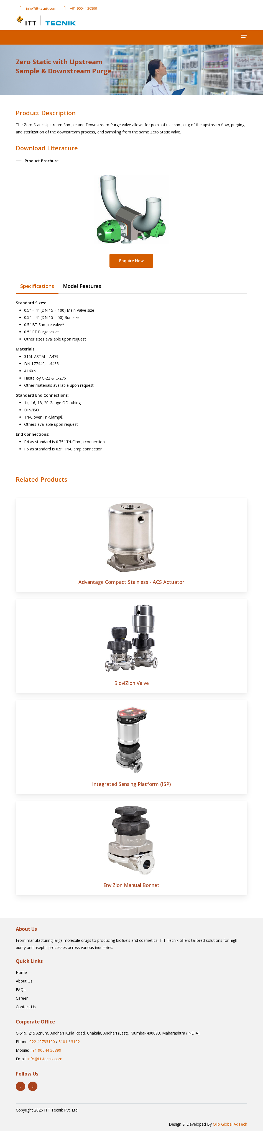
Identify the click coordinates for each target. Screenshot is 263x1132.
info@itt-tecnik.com (41, 8)
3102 (75, 1043)
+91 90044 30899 (83, 8)
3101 (62, 1043)
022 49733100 (42, 1043)
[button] (244, 35)
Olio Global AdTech (230, 1125)
